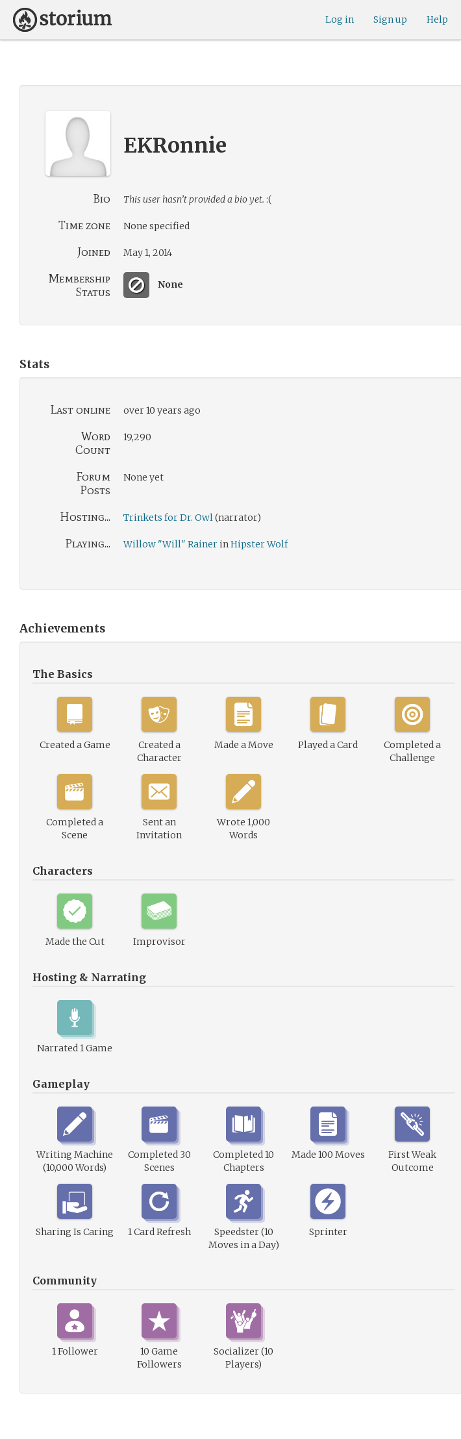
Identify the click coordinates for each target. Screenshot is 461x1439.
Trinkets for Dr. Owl (168, 517)
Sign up (390, 19)
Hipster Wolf (259, 544)
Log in (339, 19)
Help (437, 19)
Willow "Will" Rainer (170, 544)
